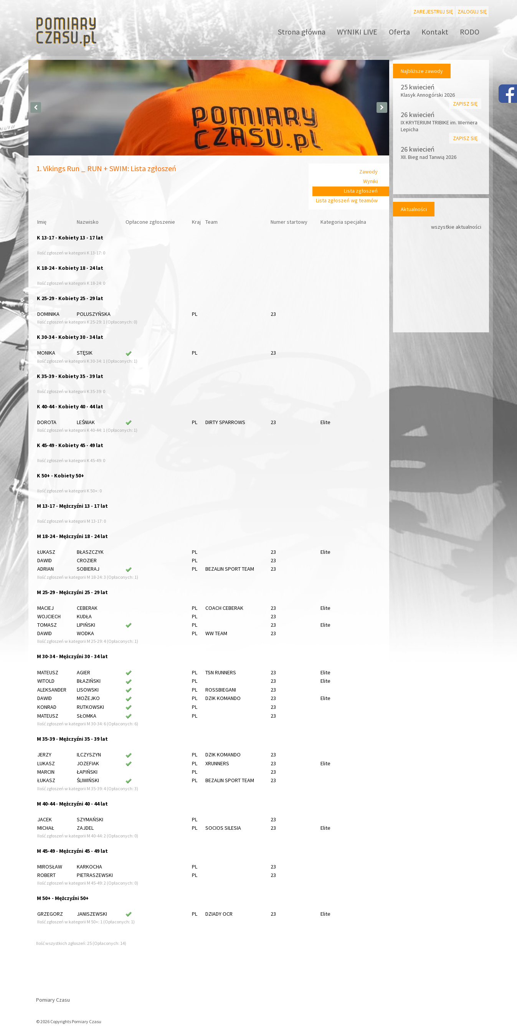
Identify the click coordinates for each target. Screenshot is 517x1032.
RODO (469, 31)
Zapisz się (465, 103)
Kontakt (434, 31)
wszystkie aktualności (456, 226)
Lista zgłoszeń (361, 190)
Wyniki (370, 181)
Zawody (368, 171)
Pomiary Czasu (53, 999)
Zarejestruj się (433, 11)
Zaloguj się (472, 11)
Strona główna (301, 31)
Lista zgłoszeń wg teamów (347, 200)
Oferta (399, 31)
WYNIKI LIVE (357, 31)
